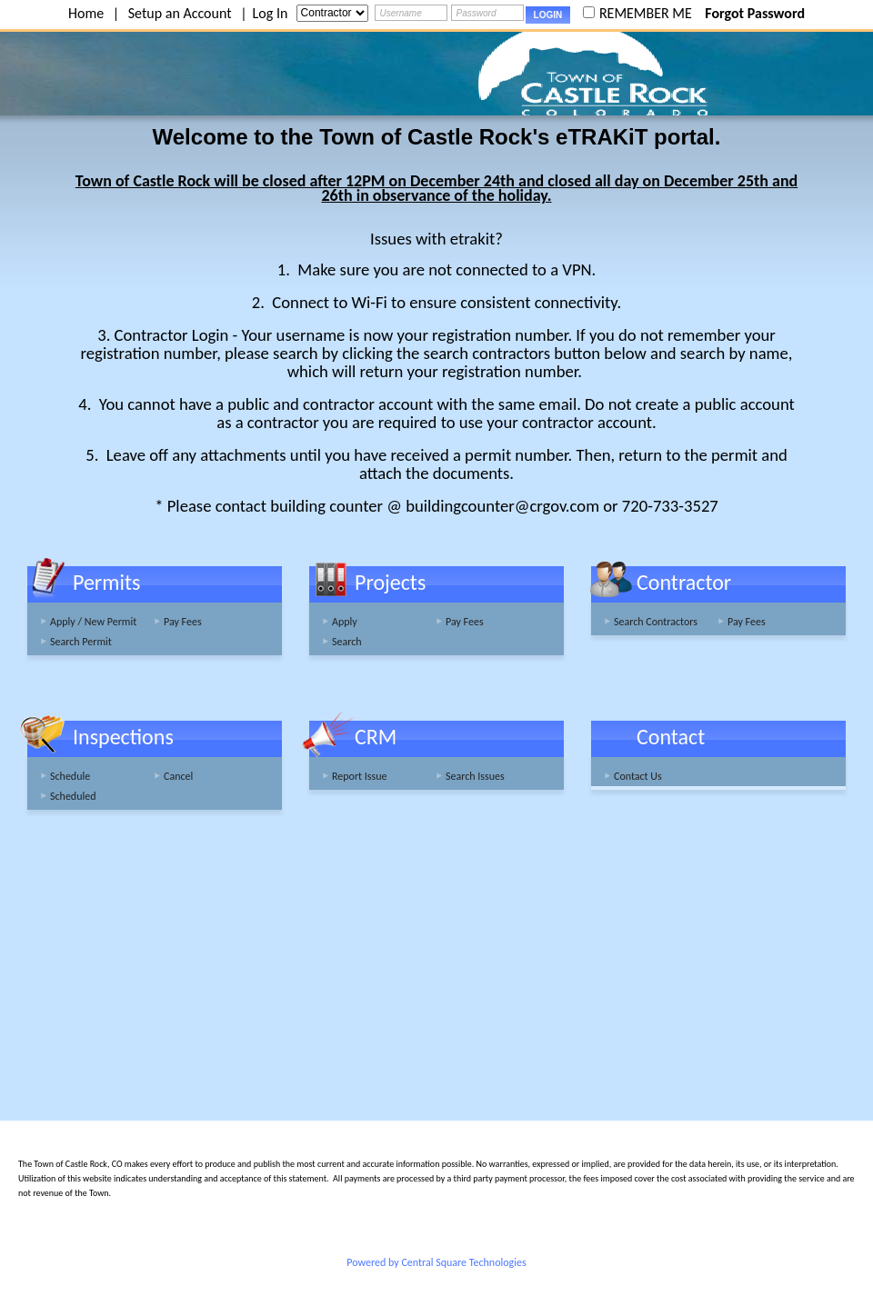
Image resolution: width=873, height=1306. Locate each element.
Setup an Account (180, 13)
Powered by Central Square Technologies (436, 1262)
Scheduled (73, 796)
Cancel (178, 776)
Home (86, 13)
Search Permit (81, 641)
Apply (344, 621)
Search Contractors (655, 621)
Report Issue (359, 776)
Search (347, 641)
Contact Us (638, 776)
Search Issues (475, 776)
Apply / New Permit (93, 621)
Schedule (70, 776)
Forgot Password (755, 13)
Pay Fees (183, 621)
